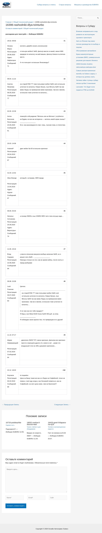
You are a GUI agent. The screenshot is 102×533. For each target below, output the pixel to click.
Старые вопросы (65, 5)
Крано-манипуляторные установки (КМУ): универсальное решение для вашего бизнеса (88, 57)
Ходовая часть (10, 425)
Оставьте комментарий (14, 28)
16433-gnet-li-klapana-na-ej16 (57, 423)
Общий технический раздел (33, 28)
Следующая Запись (62, 404)
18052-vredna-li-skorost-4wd (33, 423)
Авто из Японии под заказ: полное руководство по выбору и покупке (88, 44)
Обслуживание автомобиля (86, 51)
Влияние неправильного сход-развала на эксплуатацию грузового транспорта (87, 34)
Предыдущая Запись (10, 404)
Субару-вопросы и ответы (46, 5)
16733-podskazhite (13, 423)
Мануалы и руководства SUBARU (86, 5)
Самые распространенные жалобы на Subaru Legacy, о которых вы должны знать (86, 74)
